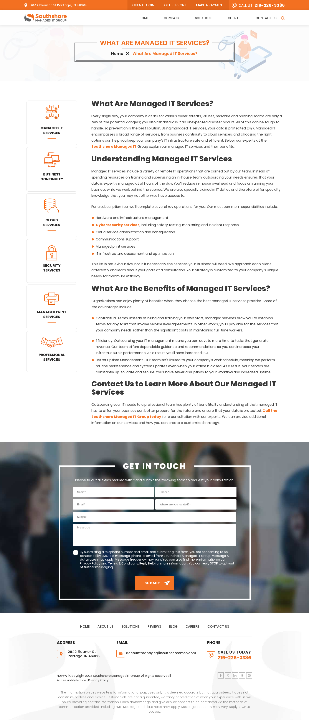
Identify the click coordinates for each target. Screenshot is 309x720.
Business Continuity (51, 177)
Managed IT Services (51, 130)
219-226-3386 (269, 5)
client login (143, 5)
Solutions (204, 18)
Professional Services (52, 357)
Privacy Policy (98, 680)
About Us (105, 626)
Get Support (175, 5)
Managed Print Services (51, 314)
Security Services (52, 268)
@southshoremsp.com (161, 653)
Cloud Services (51, 222)
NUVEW (62, 676)
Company (172, 18)
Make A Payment (210, 5)
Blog (173, 626)
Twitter (228, 675)
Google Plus (242, 675)
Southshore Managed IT (114, 146)
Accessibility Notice (71, 680)
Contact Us (266, 18)
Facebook (221, 675)
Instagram (249, 675)
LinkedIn (235, 675)
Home (144, 18)
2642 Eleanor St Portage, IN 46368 (59, 5)
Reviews (154, 626)
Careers (192, 626)
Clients (234, 18)
